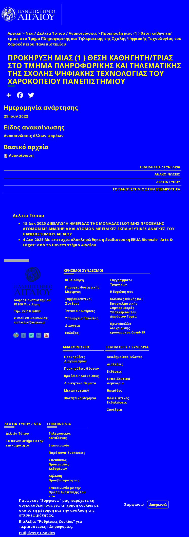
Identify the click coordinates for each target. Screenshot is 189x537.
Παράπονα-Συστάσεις (67, 453)
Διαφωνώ (158, 504)
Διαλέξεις (115, 364)
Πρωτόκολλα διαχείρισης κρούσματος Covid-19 (127, 328)
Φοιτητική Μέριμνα (80, 398)
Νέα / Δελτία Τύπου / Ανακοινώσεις (61, 33)
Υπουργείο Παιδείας (81, 318)
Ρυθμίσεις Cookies (37, 532)
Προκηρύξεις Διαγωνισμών (75, 359)
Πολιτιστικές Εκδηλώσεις (118, 400)
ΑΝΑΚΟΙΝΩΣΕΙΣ (167, 174)
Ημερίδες (114, 390)
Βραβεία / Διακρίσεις (81, 376)
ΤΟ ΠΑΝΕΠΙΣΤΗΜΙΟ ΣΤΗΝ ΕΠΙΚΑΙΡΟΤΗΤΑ (146, 189)
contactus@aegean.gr (31, 322)
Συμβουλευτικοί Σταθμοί (78, 301)
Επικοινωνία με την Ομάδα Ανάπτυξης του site (67, 492)
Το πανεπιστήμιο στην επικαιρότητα (24, 443)
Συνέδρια (114, 410)
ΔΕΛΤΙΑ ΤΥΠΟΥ (168, 182)
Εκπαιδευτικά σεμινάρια (118, 381)
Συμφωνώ (134, 504)
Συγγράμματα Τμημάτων (121, 282)
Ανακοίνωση (21, 155)
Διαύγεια (72, 325)
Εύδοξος (72, 333)
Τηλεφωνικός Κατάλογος (60, 435)
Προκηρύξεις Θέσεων (81, 368)
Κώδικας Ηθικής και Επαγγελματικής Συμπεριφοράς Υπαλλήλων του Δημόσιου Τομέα (126, 308)
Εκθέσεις (114, 371)
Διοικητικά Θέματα (80, 383)
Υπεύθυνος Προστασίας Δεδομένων (59, 464)
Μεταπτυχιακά (76, 390)
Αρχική (14, 33)
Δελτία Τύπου (17, 433)
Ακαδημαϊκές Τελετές (124, 357)
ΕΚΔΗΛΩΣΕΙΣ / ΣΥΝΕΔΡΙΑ (160, 167)
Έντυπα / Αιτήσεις (80, 311)
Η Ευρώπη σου (121, 291)
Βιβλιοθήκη (74, 280)
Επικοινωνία (59, 445)
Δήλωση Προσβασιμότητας (64, 478)
